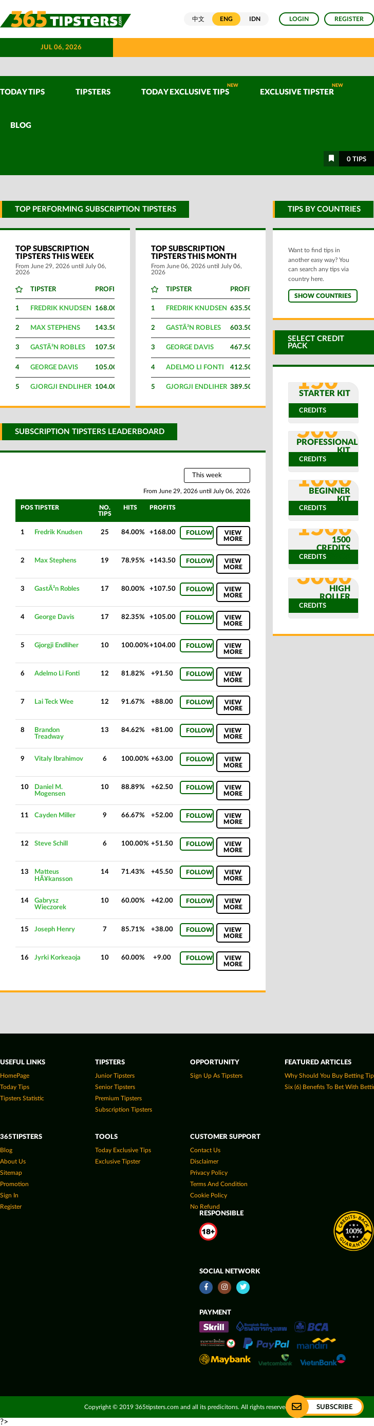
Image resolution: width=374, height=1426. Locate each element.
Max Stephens (55, 328)
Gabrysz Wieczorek (50, 904)
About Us (13, 1161)
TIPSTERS (93, 92)
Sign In (9, 1195)
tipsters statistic (22, 1098)
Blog (20, 125)
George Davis (54, 367)
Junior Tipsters (115, 1076)
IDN (254, 19)
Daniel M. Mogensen (49, 790)
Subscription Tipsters (123, 1109)
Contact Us (205, 1150)
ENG (226, 19)
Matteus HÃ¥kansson (53, 875)
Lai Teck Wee (53, 701)
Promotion (14, 1184)
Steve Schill (51, 843)
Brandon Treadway (49, 733)
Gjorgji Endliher (60, 387)
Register (349, 19)
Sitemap (11, 1173)
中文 (198, 19)
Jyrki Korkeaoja (57, 957)
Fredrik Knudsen (60, 308)
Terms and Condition (219, 1184)
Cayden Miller (55, 815)
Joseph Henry (54, 929)
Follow (199, 533)
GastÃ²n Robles (57, 347)
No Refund (205, 1207)
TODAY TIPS (22, 92)
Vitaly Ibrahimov (58, 758)
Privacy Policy (209, 1173)
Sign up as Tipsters (216, 1076)
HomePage (14, 1076)
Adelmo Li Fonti (195, 367)
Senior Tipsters (115, 1087)
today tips (14, 1087)
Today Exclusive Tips (189, 89)
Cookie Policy (208, 1195)
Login (299, 19)
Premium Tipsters (118, 1098)
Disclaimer (204, 1161)
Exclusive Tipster (301, 89)
